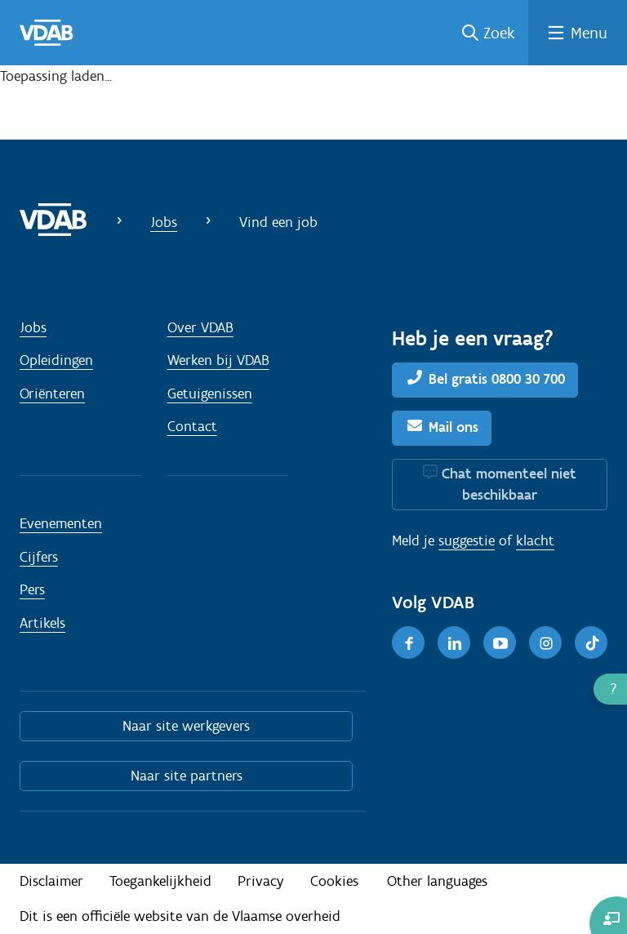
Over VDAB (200, 327)
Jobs (163, 222)
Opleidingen (56, 360)
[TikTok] (591, 642)
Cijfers (39, 557)
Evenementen (61, 523)
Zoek (499, 32)
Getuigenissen (209, 394)
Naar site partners (186, 776)
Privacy (261, 881)
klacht (535, 540)
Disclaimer (51, 881)
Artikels (42, 623)
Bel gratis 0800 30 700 (497, 379)
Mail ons (453, 427)
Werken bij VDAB (218, 360)
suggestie (466, 540)
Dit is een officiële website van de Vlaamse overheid (180, 916)
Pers (32, 589)
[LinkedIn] (454, 642)
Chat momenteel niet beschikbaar (509, 484)
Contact (192, 426)
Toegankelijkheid (160, 881)
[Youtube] (499, 642)
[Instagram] (545, 642)
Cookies (334, 881)
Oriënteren (52, 394)
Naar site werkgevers (186, 726)
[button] (610, 689)
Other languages (437, 881)
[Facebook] (408, 642)
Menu (589, 32)
